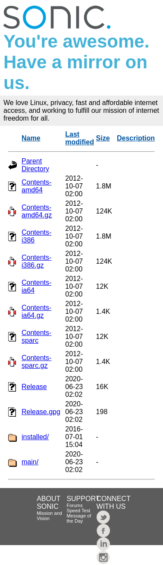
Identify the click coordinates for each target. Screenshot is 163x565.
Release (34, 386)
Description (136, 138)
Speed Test (78, 510)
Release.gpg (41, 411)
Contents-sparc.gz (36, 361)
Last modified (79, 138)
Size (103, 138)
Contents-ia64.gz (36, 311)
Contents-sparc (36, 336)
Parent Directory (35, 164)
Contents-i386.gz (36, 261)
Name (31, 138)
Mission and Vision (49, 516)
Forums (74, 505)
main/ (30, 462)
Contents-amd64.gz (37, 211)
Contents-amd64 (36, 186)
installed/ (35, 437)
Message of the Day (78, 518)
